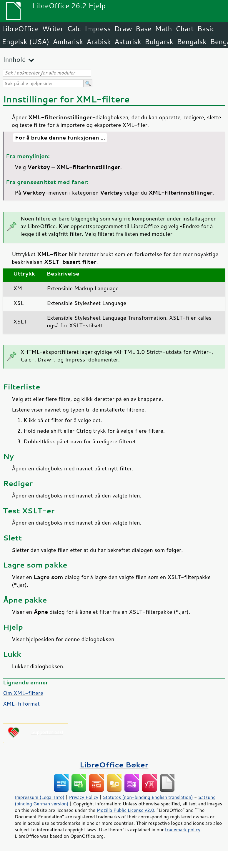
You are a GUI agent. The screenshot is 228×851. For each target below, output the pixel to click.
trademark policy (182, 829)
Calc (74, 29)
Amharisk (68, 42)
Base (144, 29)
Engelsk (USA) (25, 42)
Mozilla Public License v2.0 (125, 810)
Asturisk (127, 42)
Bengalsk (192, 42)
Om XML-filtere (23, 693)
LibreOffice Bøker (114, 764)
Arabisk (98, 42)
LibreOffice (20, 29)
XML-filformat (21, 703)
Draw (123, 29)
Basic (205, 29)
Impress (98, 29)
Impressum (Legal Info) (39, 797)
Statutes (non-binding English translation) (148, 797)
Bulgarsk (159, 42)
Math (163, 29)
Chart (184, 29)
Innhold (14, 59)
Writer (52, 29)
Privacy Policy (83, 797)
